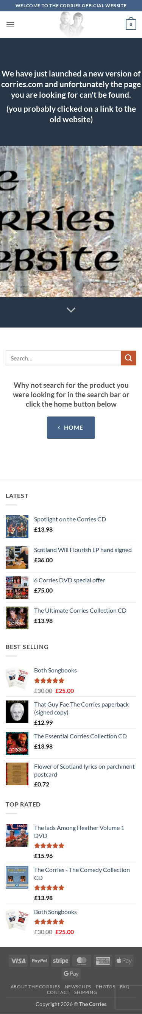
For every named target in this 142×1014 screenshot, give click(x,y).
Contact (58, 992)
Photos (105, 986)
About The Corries (35, 986)
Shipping (85, 992)
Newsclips (78, 986)
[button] (10, 24)
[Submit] (128, 358)
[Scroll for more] (71, 310)
